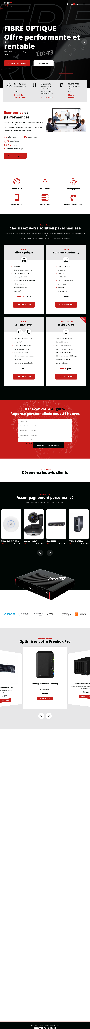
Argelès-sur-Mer (37, 777)
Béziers (61, 777)
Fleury (58, 781)
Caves (63, 779)
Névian (56, 786)
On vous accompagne (15, 156)
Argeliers (45, 777)
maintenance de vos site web (32, 774)
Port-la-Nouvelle (55, 788)
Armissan (51, 777)
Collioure (35, 781)
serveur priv (45, 772)
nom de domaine (37, 772)
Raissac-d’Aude (51, 791)
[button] (40, 553)
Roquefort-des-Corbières (31, 793)
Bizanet (27, 779)
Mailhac (52, 784)
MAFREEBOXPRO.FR (46, 762)
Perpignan (28, 788)
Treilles (36, 798)
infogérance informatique (58, 772)
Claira (30, 781)
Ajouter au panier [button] (45, 698)
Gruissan (29, 784)
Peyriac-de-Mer (36, 788)
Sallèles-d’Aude (47, 796)
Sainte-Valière (38, 796)
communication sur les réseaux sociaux (53, 774)
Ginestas (63, 781)
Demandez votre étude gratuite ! (48, 445)
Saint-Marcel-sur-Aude (55, 793)
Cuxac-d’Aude (48, 781)
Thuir (25, 798)
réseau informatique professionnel (38, 765)
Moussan (51, 786)
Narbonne (29, 777)
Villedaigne (57, 798)
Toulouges (30, 798)
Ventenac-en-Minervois (46, 798)
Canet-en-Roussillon (46, 779)
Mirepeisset (28, 786)
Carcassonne (57, 779)
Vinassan (63, 798)
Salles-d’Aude (57, 796)
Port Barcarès (45, 788)
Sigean (63, 796)
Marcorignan (59, 784)
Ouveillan (62, 786)
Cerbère (26, 781)
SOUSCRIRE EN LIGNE (24, 305)
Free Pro (37, 762)
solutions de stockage (44, 770)
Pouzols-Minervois (41, 791)
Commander (43, 63)
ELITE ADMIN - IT (59, 815)
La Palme (35, 784)
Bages (57, 777)
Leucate (47, 784)
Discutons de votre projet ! (17, 63)
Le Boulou (41, 784)
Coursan (41, 781)
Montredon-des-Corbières (40, 786)
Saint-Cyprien (44, 793)
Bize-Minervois (34, 779)
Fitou (54, 781)
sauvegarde (55, 770)
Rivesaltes (60, 791)
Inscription (73, 742)
